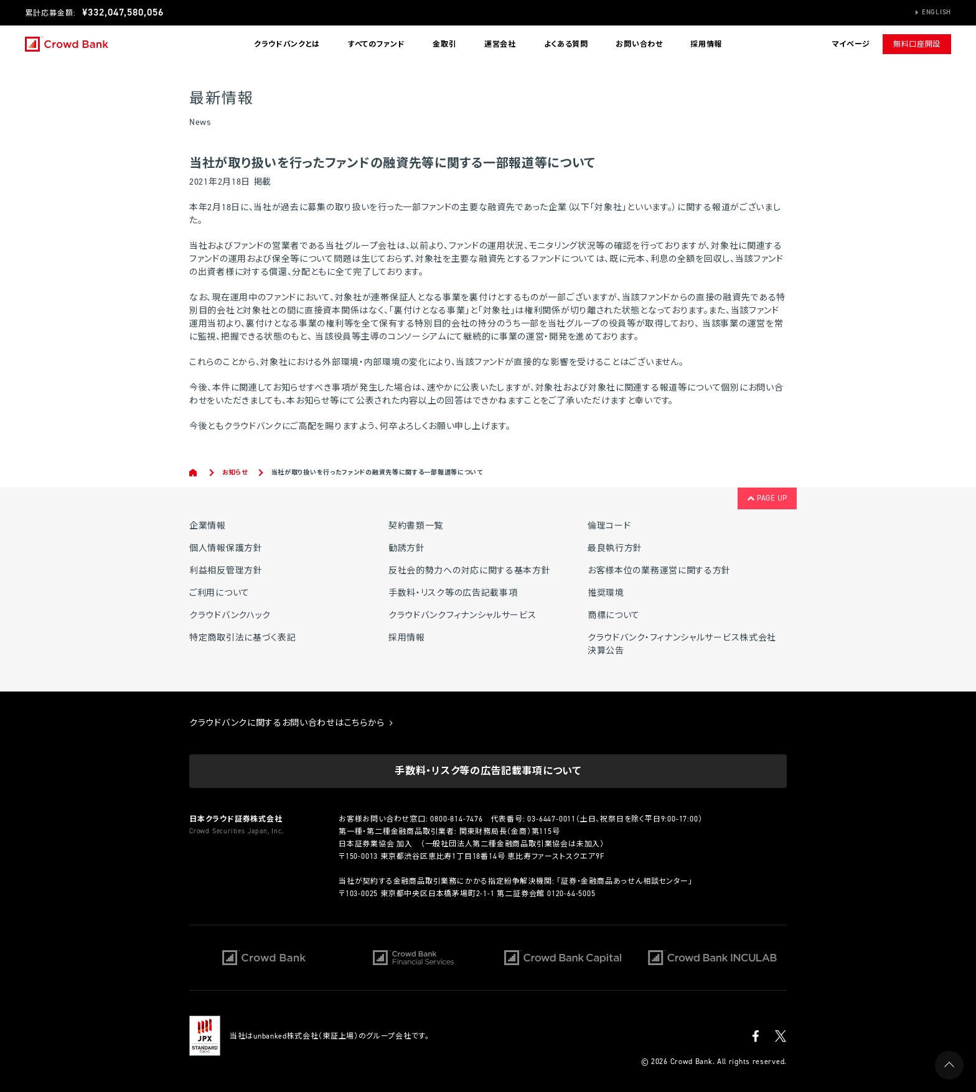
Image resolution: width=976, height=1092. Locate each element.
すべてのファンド (376, 44)
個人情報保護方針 (226, 548)
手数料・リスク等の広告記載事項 (453, 593)
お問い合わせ (639, 44)
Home (194, 472)
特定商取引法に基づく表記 (242, 638)
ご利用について (219, 593)
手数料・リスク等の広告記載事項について (488, 770)
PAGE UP (767, 498)
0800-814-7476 (456, 819)
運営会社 (500, 44)
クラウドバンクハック (230, 615)
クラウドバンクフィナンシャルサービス (462, 615)
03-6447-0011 (551, 819)
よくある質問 (566, 44)
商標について (614, 615)
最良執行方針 (615, 548)
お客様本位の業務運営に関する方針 (659, 570)
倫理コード (609, 526)
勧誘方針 (406, 548)
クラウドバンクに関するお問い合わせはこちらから (291, 723)
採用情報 (706, 44)
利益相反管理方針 (226, 570)
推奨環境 (606, 593)
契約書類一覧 (415, 526)
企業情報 (207, 526)
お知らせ (235, 472)
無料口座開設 (917, 44)
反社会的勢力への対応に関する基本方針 (469, 570)
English (936, 12)
